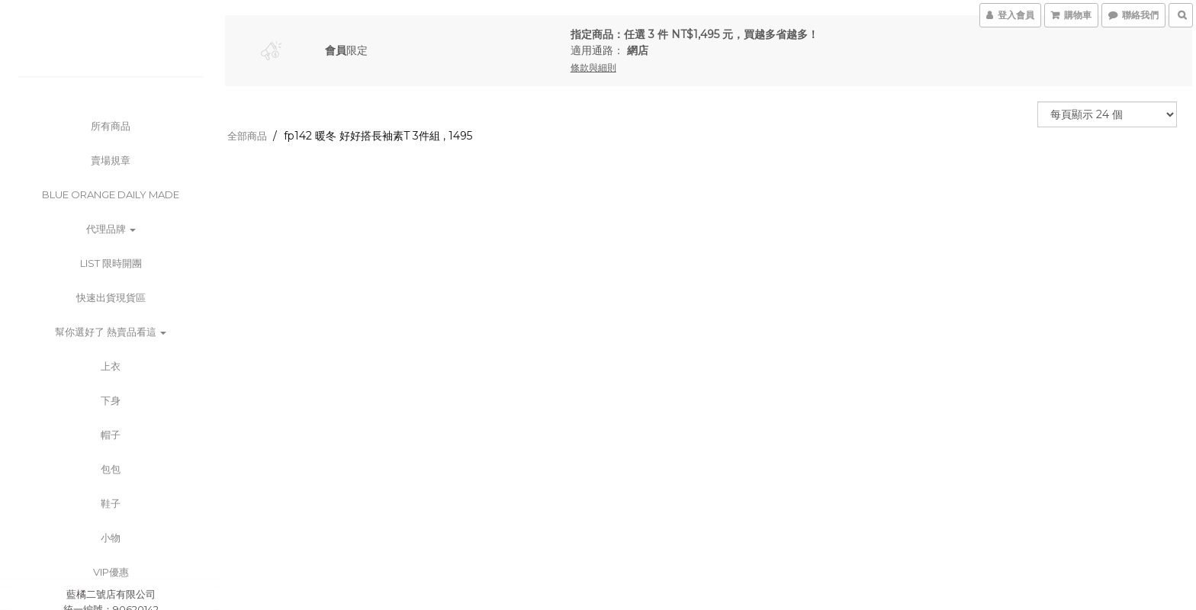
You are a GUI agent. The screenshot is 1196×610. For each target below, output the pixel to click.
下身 (111, 400)
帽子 (111, 435)
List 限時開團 (111, 263)
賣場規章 (110, 160)
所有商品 (110, 126)
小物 (111, 537)
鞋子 (111, 503)
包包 (111, 469)
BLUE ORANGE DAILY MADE (110, 194)
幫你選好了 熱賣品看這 (110, 332)
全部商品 (247, 136)
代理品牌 (111, 229)
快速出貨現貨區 (111, 297)
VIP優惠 (111, 572)
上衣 (111, 366)
